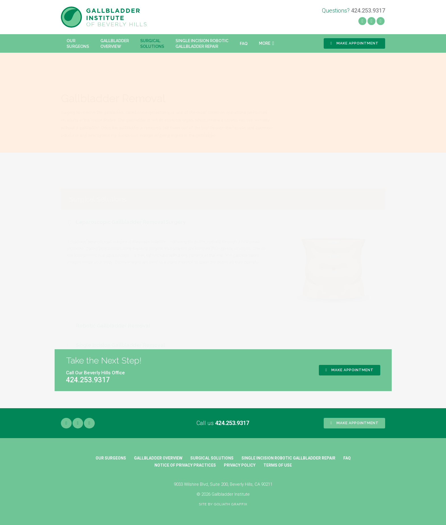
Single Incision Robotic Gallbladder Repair (288, 458)
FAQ (347, 458)
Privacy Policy (239, 465)
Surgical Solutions (212, 458)
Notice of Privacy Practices (185, 465)
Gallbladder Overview (158, 458)
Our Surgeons (111, 458)
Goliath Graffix (230, 504)
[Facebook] (362, 21)
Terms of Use (277, 465)
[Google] (89, 423)
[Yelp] (371, 21)
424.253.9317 (232, 423)
